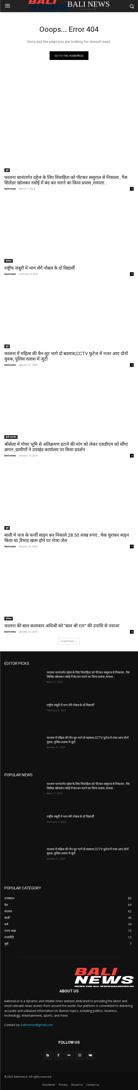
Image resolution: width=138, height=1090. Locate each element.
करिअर (9, 260)
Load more (69, 641)
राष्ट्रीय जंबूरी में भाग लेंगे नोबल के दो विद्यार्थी (39, 268)
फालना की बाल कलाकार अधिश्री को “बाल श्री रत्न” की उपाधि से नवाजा (61, 625)
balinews (10, 188)
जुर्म (7, 170)
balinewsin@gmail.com (37, 1025)
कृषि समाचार (11, 436)
